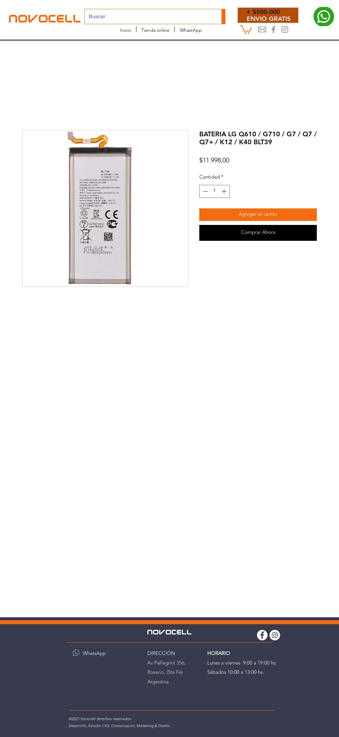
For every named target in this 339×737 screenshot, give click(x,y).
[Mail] (262, 29)
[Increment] (224, 191)
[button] (246, 29)
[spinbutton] (214, 191)
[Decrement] (204, 191)
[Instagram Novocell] (284, 29)
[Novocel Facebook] (273, 29)
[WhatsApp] (76, 652)
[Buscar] (148, 16)
